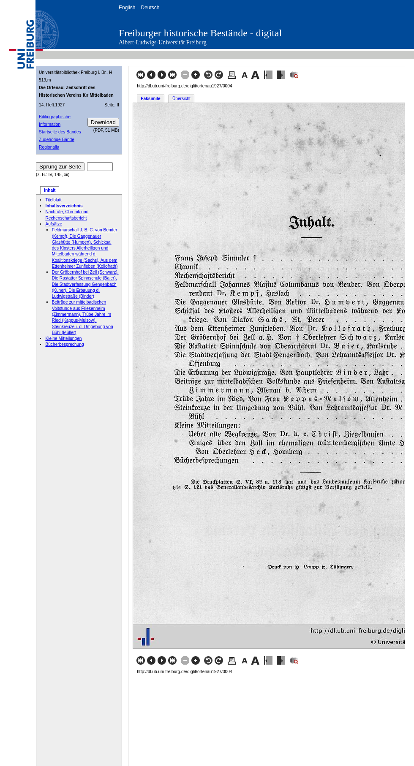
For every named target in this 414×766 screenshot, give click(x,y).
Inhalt (49, 190)
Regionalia (49, 147)
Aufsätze (53, 224)
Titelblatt (53, 200)
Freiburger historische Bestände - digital (200, 32)
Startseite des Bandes (60, 132)
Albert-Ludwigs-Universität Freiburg (163, 42)
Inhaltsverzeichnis (63, 206)
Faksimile (150, 98)
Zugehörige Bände (56, 139)
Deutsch (150, 8)
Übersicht (181, 98)
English (127, 8)
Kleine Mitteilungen (63, 338)
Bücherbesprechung (64, 344)
